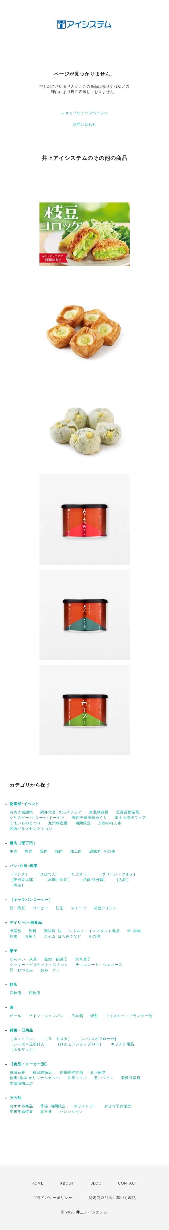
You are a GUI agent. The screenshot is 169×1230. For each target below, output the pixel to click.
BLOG (96, 1183)
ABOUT (67, 1183)
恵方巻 (46, 1112)
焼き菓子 (83, 959)
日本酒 (77, 1016)
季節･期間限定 (53, 1106)
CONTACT (127, 1183)
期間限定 (83, 823)
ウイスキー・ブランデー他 (128, 1016)
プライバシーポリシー (52, 1198)
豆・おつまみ (21, 970)
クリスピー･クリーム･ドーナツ (37, 818)
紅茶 (60, 908)
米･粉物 (134, 931)
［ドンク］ (19, 874)
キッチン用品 (122, 1044)
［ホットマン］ (23, 1039)
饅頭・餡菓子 (56, 959)
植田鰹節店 (42, 1072)
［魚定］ (17, 885)
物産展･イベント (24, 804)
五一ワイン (104, 1078)
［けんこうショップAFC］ (79, 1044)
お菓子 (30, 936)
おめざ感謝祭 (21, 812)
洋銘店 (15, 993)
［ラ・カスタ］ (58, 1039)
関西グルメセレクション (31, 828)
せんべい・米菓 (23, 959)
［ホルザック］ (23, 1049)
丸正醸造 (98, 1072)
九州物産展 (58, 823)
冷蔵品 (15, 931)
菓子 (13, 951)
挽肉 (59, 851)
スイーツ (78, 908)
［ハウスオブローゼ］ (98, 1039)
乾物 (13, 936)
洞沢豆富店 (131, 1078)
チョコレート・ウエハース (99, 965)
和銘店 (34, 993)
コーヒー (40, 908)
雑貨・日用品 (21, 1030)
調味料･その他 (102, 851)
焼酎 (94, 1016)
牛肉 (13, 851)
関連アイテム (105, 908)
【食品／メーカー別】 (29, 1064)
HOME (38, 1183)
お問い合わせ (84, 124)
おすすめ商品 (21, 1106)
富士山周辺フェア (130, 818)
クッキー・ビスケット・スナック (39, 965)
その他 (94, 936)
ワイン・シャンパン (46, 1016)
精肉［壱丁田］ (23, 843)
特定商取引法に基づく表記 (112, 1198)
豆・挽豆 (17, 908)
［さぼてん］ (48, 874)
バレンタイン (71, 1112)
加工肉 (76, 851)
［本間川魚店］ (58, 880)
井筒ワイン (77, 1078)
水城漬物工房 (21, 1083)
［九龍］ (123, 880)
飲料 (32, 931)
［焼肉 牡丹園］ (93, 880)
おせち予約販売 (118, 1106)
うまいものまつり (25, 823)
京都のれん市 (110, 823)
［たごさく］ (79, 874)
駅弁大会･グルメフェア (61, 812)
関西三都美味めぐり (89, 818)
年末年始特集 (21, 1112)
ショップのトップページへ (84, 113)
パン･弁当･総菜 (23, 866)
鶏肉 (44, 851)
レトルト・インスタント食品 (94, 931)
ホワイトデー (85, 1106)
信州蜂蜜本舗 (71, 1072)
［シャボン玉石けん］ (29, 1044)
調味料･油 (53, 931)
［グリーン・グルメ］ (117, 874)
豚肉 (29, 851)
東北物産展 (99, 812)
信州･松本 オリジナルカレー (35, 1078)
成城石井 (17, 1072)
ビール (15, 1016)
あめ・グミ (50, 970)
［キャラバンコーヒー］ (31, 900)
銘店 (13, 984)
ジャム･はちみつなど (62, 936)
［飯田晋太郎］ (23, 880)
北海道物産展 (127, 812)
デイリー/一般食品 (26, 922)
